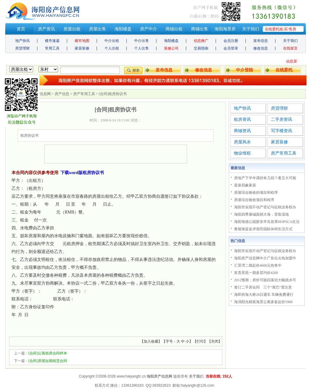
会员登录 (231, 48)
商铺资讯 (242, 130)
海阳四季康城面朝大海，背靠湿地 (261, 214)
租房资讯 (242, 119)
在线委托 (283, 70)
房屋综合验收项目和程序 (254, 200)
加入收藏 (151, 341)
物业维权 (242, 153)
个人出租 (111, 48)
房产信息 (62, 94)
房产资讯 (46, 29)
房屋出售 (97, 29)
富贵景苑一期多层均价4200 (256, 273)
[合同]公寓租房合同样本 (48, 353)
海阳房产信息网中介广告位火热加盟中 (265, 258)
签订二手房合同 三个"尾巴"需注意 (263, 287)
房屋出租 (71, 29)
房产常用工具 (84, 94)
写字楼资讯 (281, 130)
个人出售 (141, 48)
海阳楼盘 (123, 29)
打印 (200, 341)
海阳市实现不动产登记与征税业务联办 (265, 207)
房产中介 (148, 29)
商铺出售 (199, 29)
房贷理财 (22, 48)
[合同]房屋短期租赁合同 (48, 361)
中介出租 (111, 41)
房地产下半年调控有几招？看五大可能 (265, 178)
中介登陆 (244, 70)
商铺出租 (174, 29)
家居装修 (82, 48)
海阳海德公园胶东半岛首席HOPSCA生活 (266, 222)
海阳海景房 (225, 29)
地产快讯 (22, 41)
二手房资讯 (281, 119)
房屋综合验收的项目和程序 (256, 192)
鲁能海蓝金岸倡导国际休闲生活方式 (263, 229)
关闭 (214, 341)
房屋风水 (242, 142)
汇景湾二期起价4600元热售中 (258, 265)
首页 (21, 29)
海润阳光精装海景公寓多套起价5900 (263, 302)
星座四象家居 (245, 185)
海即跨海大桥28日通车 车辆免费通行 (263, 294)
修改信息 (260, 48)
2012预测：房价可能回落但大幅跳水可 (265, 280)
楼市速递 (52, 41)
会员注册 (231, 41)
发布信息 (260, 41)
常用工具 (52, 48)
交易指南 (201, 48)
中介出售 (141, 41)
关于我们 (250, 29)
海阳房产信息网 (159, 376)
